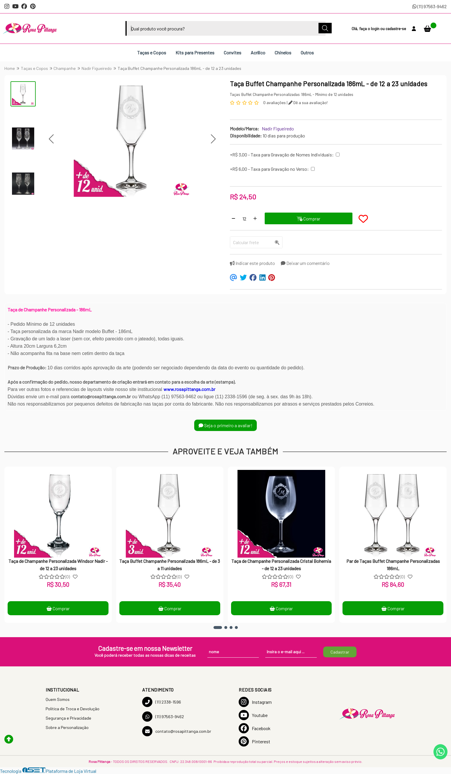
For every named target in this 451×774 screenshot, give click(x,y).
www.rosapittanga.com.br (189, 389)
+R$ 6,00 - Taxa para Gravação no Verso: (269, 169)
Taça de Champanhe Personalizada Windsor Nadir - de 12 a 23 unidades (58, 564)
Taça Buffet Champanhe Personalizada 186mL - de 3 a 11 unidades (169, 564)
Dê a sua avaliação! (308, 102)
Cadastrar (339, 651)
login (375, 28)
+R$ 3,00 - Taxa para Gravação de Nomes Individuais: (282, 154)
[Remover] (233, 218)
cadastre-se (395, 28)
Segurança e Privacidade (68, 718)
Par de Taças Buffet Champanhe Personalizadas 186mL (393, 564)
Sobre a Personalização (67, 727)
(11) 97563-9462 (429, 6)
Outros (307, 52)
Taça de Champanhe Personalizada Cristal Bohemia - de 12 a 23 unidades (281, 564)
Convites (232, 52)
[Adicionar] (255, 218)
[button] (51, 139)
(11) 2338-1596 (161, 702)
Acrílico (258, 52)
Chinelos (283, 52)
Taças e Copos (151, 52)
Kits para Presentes (194, 52)
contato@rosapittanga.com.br (176, 731)
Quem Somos (58, 699)
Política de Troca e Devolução (72, 708)
